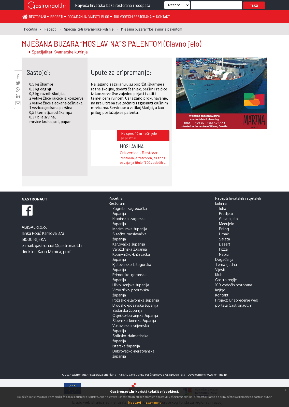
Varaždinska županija (129, 249)
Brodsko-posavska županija (135, 305)
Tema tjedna (226, 264)
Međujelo (226, 223)
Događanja (77, 16)
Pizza (223, 249)
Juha (222, 208)
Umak (224, 234)
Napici (224, 254)
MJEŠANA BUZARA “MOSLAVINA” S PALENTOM (111, 43)
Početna (116, 198)
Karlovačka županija (128, 244)
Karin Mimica (49, 251)
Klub (219, 274)
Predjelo (226, 213)
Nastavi (134, 402)
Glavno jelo (228, 218)
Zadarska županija (127, 310)
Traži (254, 5)
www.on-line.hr (217, 374)
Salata (224, 239)
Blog (106, 16)
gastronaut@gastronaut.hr (59, 245)
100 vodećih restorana (134, 16)
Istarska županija (126, 346)
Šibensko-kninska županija (134, 320)
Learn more (153, 402)
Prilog (224, 228)
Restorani (39, 16)
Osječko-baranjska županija (135, 315)
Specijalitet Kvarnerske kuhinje (58, 52)
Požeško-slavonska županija (135, 300)
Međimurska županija (129, 228)
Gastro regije (226, 279)
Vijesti (94, 16)
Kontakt (163, 16)
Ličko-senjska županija (130, 284)
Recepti (58, 16)
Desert (224, 244)
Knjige (220, 290)
